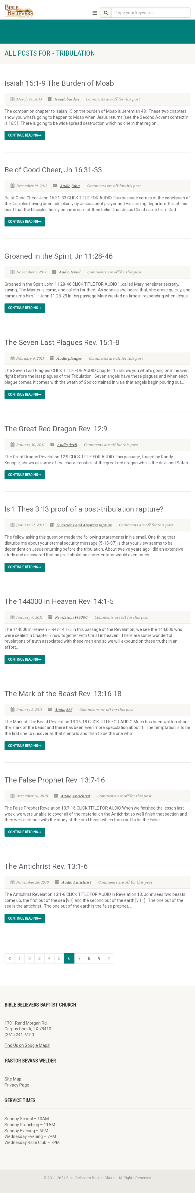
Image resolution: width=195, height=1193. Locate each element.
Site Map (13, 1079)
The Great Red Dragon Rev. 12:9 (56, 429)
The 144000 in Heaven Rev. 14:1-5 (59, 601)
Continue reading (25, 135)
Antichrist (81, 796)
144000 (80, 617)
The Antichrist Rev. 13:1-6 (46, 866)
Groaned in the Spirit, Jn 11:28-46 (58, 256)
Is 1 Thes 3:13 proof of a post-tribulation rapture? (84, 509)
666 (69, 709)
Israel (75, 272)
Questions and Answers (77, 525)
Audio (65, 185)
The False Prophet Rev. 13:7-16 (55, 780)
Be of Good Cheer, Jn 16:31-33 (53, 170)
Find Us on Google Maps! (27, 1045)
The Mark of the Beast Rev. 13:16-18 (63, 694)
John (75, 185)
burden (72, 99)
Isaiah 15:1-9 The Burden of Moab (59, 83)
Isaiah (59, 99)
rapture (105, 525)
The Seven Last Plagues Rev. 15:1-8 (62, 342)
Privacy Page (17, 1085)
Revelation (64, 617)
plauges (75, 358)
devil (72, 444)
